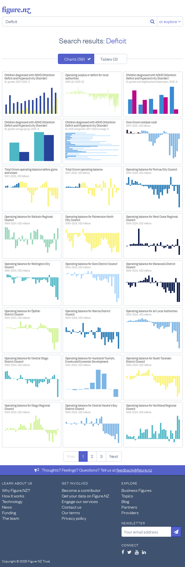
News (7, 507)
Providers (130, 512)
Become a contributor (81, 490)
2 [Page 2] (92, 456)
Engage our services (80, 501)
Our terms (71, 512)
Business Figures (136, 490)
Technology (12, 501)
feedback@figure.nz (134, 470)
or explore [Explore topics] (170, 21)
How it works (13, 495)
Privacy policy (74, 518)
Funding (9, 512)
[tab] (76, 59)
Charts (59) (74, 59)
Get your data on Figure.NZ (85, 495)
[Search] (152, 21)
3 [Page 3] (101, 456)
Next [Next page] (114, 456)
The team (10, 518)
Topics (127, 495)
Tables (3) (109, 59)
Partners (129, 507)
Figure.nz (16, 10)
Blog (125, 501)
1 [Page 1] (83, 456)
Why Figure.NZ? (16, 490)
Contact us (71, 507)
